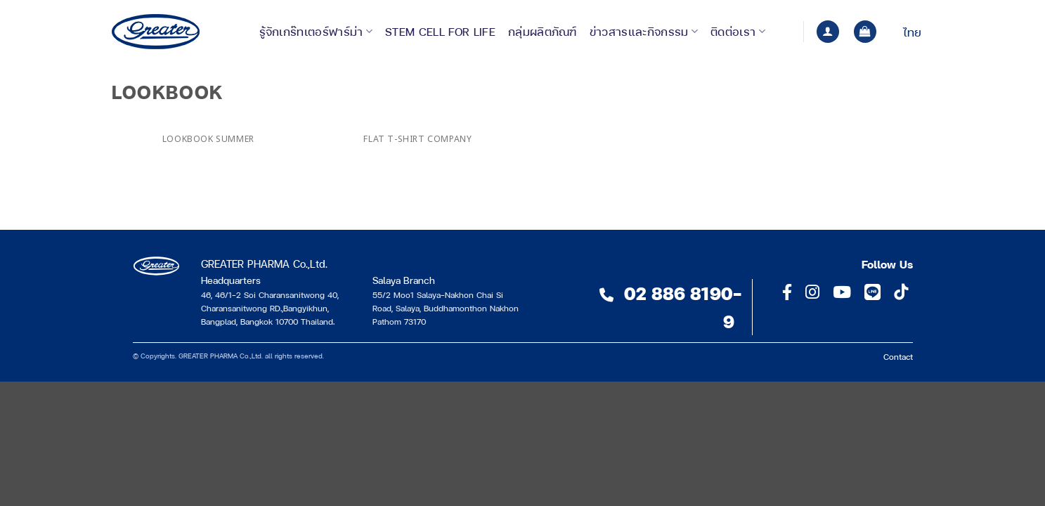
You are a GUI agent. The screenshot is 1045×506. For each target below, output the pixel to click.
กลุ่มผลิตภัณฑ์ (542, 31)
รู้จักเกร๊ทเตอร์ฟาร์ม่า (316, 31)
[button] (828, 32)
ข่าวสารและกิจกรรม (644, 31)
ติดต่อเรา (737, 31)
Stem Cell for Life (440, 31)
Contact (898, 356)
